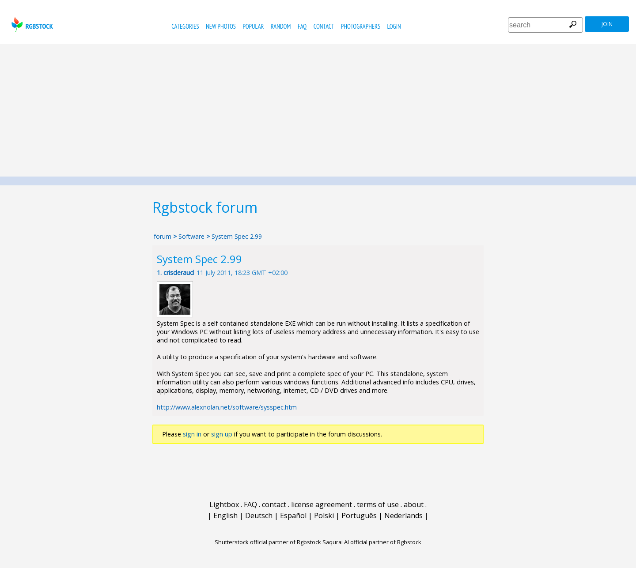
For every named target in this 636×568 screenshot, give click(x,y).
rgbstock (31, 24)
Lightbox (224, 504)
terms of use (378, 504)
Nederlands (403, 515)
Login (394, 26)
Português (359, 515)
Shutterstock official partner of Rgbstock (268, 542)
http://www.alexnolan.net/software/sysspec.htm (227, 407)
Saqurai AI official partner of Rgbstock (371, 542)
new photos (221, 26)
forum (162, 236)
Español (293, 515)
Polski (324, 515)
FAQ (302, 26)
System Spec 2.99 (237, 236)
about (414, 504)
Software (191, 236)
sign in (192, 434)
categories (185, 26)
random (281, 26)
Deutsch (259, 515)
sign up (221, 434)
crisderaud (178, 272)
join (607, 24)
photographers (360, 26)
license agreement (321, 504)
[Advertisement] (318, 110)
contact (324, 26)
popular (253, 26)
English (225, 515)
